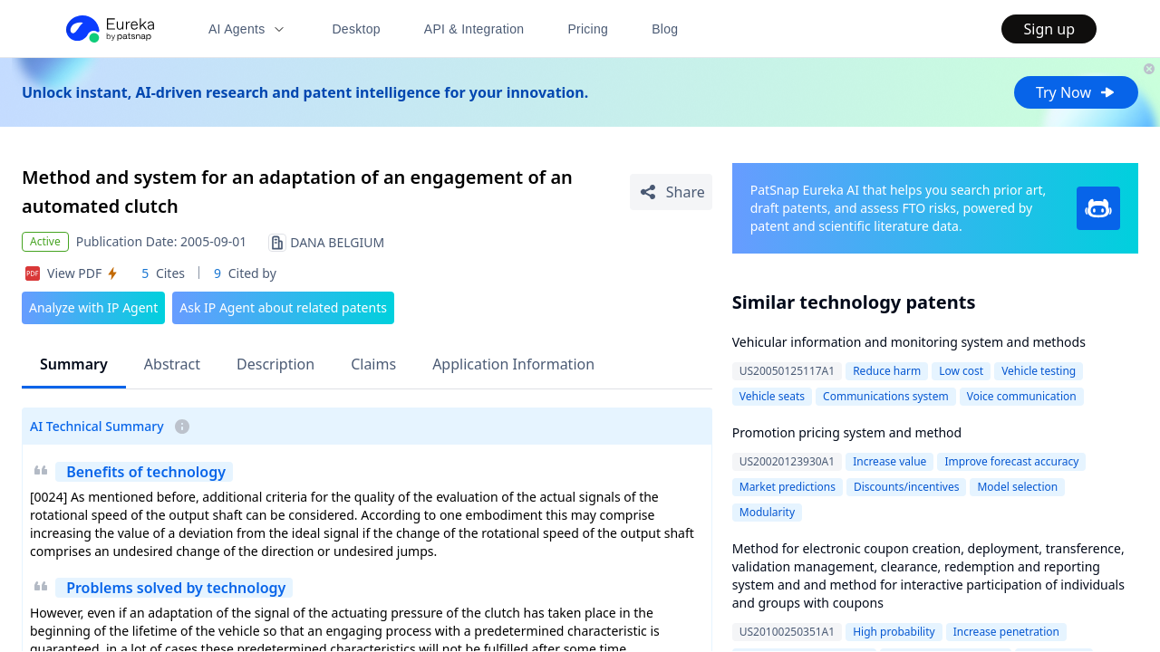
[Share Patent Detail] (671, 192)
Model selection (1017, 486)
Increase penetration (1006, 631)
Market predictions (788, 486)
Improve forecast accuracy (1011, 461)
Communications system (886, 396)
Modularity (767, 512)
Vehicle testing (1038, 371)
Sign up (1049, 29)
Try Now (1076, 92)
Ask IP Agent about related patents (283, 307)
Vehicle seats (772, 396)
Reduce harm (887, 371)
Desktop (356, 29)
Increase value (889, 461)
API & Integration (474, 29)
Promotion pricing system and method (847, 432)
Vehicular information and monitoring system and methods (909, 341)
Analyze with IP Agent (93, 307)
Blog (665, 29)
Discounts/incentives (907, 486)
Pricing (587, 29)
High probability (894, 631)
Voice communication (1022, 396)
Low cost (961, 371)
